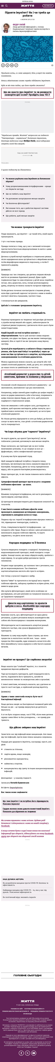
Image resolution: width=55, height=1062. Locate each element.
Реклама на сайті (17, 1009)
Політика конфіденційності (34, 1009)
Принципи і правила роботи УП (42, 1011)
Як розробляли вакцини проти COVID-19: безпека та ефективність (25, 884)
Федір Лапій (19, 24)
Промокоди (27, 1014)
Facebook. (5, 826)
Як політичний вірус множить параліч (19, 897)
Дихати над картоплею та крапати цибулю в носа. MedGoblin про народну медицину (27, 606)
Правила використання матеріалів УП (15, 1011)
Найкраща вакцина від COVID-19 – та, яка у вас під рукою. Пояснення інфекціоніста (25, 891)
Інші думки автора (13, 879)
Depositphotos (16, 787)
